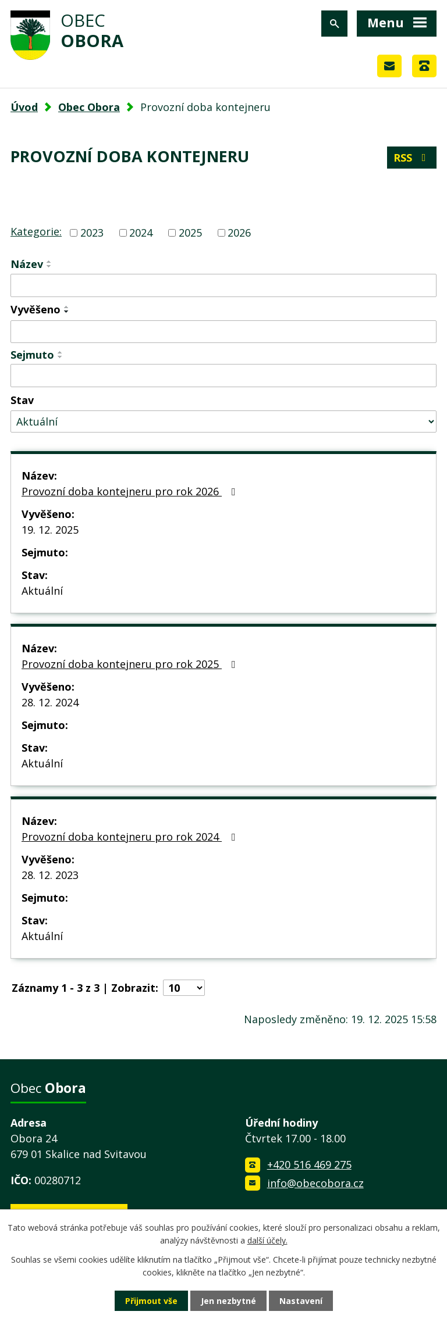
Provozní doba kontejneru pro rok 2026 (131, 491)
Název (26, 264)
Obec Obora (89, 107)
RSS (412, 158)
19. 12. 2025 (50, 530)
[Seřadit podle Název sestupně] (49, 266)
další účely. (267, 1240)
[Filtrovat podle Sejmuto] (223, 375)
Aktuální (42, 591)
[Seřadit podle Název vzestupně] (49, 261)
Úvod (24, 107)
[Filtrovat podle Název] (223, 285)
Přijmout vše (151, 1300)
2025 (190, 233)
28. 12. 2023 (50, 875)
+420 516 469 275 (309, 1164)
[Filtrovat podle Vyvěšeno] (223, 332)
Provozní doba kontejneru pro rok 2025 (131, 664)
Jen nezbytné (228, 1300)
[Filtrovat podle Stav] (223, 421)
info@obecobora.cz (315, 1183)
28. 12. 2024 (50, 702)
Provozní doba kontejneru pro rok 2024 (131, 837)
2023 (92, 233)
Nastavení (300, 1300)
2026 (239, 233)
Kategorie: (36, 231)
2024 (140, 233)
